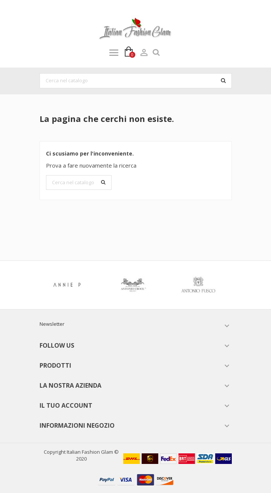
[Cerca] (136, 80)
